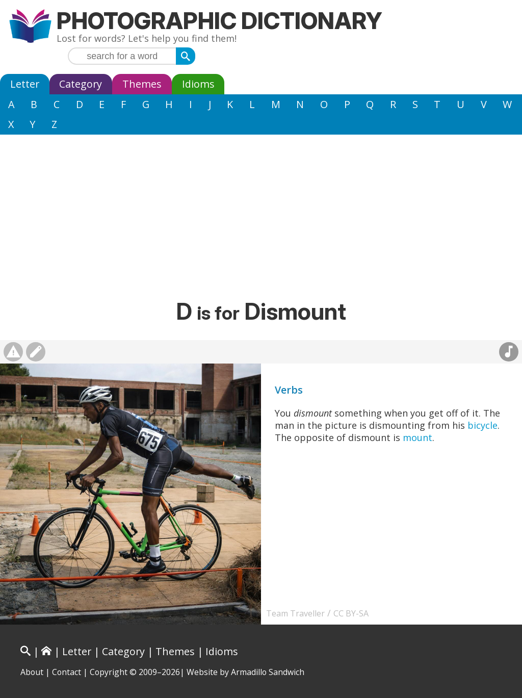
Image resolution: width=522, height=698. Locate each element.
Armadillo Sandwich (267, 672)
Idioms (198, 84)
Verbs (289, 390)
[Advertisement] (261, 220)
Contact (66, 672)
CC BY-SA (351, 613)
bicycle (482, 425)
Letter (24, 84)
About (31, 672)
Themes (142, 84)
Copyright (108, 672)
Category (80, 84)
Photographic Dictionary (219, 21)
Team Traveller (295, 613)
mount (417, 437)
